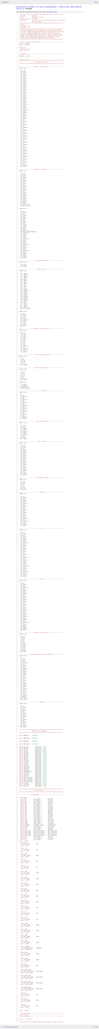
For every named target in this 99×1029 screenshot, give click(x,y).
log (47, 12)
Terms (15, 1026)
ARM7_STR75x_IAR (76, 7)
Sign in (96, 2)
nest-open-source (21, 7)
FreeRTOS (62, 7)
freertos (41, 7)
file (44, 12)
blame (51, 12)
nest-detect (30, 7)
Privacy (12, 1026)
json (96, 1026)
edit (55, 12)
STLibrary (19, 8)
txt (93, 1026)
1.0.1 (36, 7)
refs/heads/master (50, 7)
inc (23, 8)
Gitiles (8, 1026)
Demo (68, 7)
